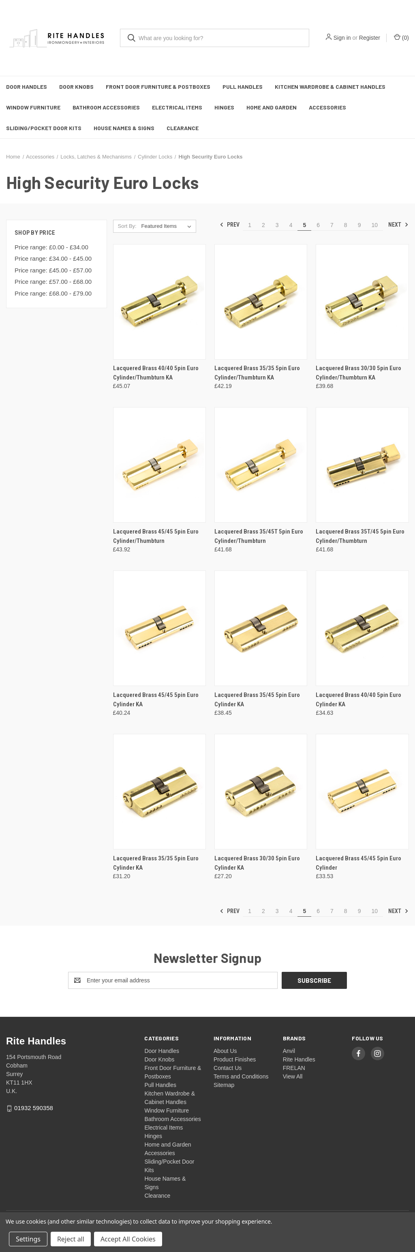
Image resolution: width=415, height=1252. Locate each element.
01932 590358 (33, 1107)
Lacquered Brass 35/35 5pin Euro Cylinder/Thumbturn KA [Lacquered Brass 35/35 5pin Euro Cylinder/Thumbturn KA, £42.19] (257, 372)
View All (293, 1076)
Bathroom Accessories (106, 107)
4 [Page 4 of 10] (291, 225)
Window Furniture (33, 107)
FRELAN (294, 1068)
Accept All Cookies (128, 1239)
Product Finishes (235, 1059)
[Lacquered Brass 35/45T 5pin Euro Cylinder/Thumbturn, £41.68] (261, 465)
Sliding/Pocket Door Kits (43, 127)
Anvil (289, 1051)
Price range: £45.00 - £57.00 (53, 270)
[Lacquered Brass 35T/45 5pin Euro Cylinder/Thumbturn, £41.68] (362, 465)
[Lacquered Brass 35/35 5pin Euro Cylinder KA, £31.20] (159, 791)
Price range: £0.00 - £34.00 (51, 247)
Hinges (224, 107)
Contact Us (228, 1068)
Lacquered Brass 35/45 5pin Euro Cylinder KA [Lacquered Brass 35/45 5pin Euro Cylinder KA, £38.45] (257, 699)
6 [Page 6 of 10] (318, 225)
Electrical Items (177, 107)
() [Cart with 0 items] (401, 37)
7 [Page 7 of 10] (332, 225)
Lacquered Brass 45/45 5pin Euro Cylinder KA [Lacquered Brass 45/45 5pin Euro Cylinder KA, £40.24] (156, 699)
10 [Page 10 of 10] (374, 225)
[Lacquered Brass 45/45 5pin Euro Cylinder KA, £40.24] (159, 628)
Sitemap (224, 1085)
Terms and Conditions (241, 1076)
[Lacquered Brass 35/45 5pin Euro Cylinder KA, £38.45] (261, 628)
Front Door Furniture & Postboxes (158, 86)
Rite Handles (299, 1059)
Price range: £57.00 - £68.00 (53, 281)
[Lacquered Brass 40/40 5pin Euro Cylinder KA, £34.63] (362, 628)
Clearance (183, 127)
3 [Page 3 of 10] (277, 225)
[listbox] (168, 226)
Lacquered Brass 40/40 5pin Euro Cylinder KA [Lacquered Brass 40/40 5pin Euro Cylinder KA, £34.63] (358, 699)
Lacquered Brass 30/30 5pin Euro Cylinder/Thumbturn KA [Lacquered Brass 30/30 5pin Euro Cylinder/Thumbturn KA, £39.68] (358, 372)
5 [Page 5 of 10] (304, 225)
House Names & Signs (124, 127)
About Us (225, 1051)
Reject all (70, 1239)
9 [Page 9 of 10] (359, 225)
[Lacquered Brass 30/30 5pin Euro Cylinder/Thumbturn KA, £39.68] (362, 302)
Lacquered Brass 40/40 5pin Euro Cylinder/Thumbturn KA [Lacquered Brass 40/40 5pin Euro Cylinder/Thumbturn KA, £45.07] (156, 372)
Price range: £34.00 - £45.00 (53, 258)
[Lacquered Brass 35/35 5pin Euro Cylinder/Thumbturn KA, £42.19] (261, 302)
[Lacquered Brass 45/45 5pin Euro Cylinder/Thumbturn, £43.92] (159, 465)
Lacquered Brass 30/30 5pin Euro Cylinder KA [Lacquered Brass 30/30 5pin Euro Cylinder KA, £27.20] (257, 863)
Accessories (327, 107)
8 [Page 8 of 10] (345, 225)
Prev (230, 225)
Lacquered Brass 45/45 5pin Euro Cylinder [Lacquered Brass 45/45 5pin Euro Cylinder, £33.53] (358, 863)
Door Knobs (76, 86)
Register (369, 37)
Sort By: (127, 226)
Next (398, 225)
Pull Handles (242, 86)
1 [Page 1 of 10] (249, 225)
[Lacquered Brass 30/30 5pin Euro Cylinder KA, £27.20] (261, 791)
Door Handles (26, 86)
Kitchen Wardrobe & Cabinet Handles (330, 86)
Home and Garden (271, 107)
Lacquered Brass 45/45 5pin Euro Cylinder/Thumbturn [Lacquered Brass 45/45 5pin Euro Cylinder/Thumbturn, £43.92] (156, 536)
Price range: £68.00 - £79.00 (53, 293)
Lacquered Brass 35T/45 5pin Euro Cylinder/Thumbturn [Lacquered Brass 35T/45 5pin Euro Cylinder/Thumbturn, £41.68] (360, 536)
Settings (28, 1239)
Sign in (342, 37)
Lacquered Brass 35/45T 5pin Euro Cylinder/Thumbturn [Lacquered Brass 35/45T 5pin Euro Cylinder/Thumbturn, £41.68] (258, 536)
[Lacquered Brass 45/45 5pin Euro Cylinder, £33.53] (362, 791)
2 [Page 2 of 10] (263, 225)
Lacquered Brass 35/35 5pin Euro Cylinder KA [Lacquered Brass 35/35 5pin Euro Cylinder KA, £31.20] (156, 863)
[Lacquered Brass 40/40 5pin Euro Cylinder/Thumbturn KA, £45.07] (159, 302)
